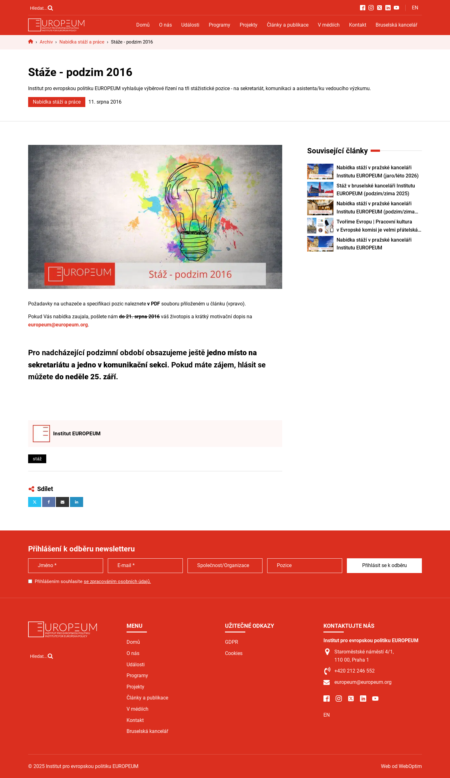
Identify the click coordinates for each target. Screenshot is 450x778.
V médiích (329, 25)
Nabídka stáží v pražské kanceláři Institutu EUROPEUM (374, 244)
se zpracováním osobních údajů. (117, 581)
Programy (219, 25)
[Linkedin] (76, 502)
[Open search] (41, 8)
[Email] (62, 502)
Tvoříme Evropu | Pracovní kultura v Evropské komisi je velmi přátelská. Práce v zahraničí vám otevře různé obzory (378, 226)
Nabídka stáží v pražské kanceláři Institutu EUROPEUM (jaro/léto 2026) (378, 172)
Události (190, 25)
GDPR (231, 642)
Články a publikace (287, 25)
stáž (37, 459)
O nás (165, 25)
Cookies (233, 653)
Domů (143, 25)
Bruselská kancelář (396, 25)
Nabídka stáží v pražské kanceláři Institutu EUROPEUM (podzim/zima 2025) (376, 208)
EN (415, 8)
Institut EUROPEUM (77, 433)
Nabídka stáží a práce (57, 102)
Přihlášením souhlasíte (93, 581)
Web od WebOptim (401, 766)
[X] (34, 502)
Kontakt (357, 25)
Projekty (249, 25)
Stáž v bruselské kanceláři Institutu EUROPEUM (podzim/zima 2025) (376, 190)
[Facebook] (48, 502)
